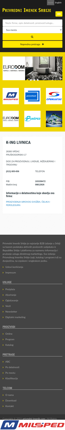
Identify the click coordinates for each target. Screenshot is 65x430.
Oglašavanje (11, 300)
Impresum (10, 272)
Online (8, 333)
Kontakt (9, 406)
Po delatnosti (12, 367)
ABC (7, 361)
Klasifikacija (11, 378)
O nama (9, 394)
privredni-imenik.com (34, 418)
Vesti (8, 305)
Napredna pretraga (32, 44)
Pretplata (10, 289)
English (58, 2)
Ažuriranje (10, 294)
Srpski (50, 2)
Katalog (9, 344)
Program (9, 339)
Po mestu (10, 372)
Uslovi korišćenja (14, 266)
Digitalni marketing (15, 317)
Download (10, 400)
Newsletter (11, 311)
